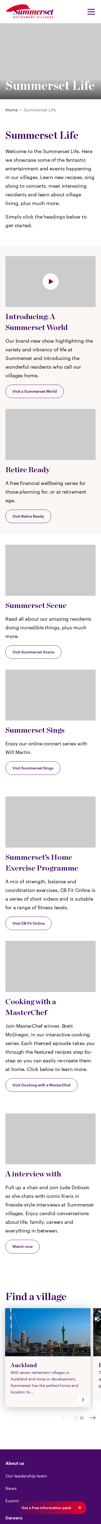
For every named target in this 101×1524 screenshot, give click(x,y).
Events (12, 1500)
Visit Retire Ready (28, 516)
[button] (79, 1507)
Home (11, 109)
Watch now (22, 1246)
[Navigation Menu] (89, 11)
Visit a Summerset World (34, 391)
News (11, 1488)
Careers (13, 1518)
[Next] (93, 1418)
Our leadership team (26, 1475)
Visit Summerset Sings (32, 768)
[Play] (50, 281)
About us (14, 1463)
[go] (83, 1399)
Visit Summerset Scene (33, 652)
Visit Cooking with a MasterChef (41, 1085)
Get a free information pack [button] (46, 1508)
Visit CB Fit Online (28, 923)
